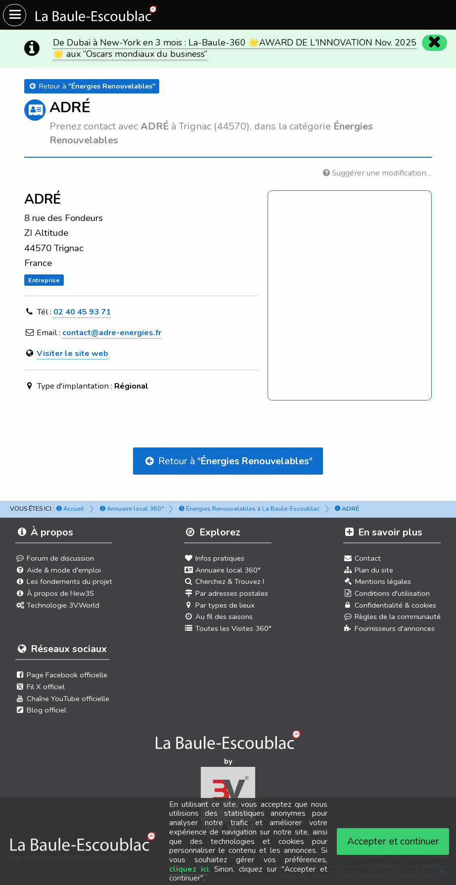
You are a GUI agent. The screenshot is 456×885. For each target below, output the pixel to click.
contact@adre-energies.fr (111, 332)
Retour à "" (228, 461)
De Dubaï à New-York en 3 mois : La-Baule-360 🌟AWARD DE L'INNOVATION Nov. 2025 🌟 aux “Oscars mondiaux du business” (234, 48)
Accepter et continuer (393, 841)
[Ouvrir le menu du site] (14, 15)
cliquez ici (189, 869)
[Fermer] (434, 42)
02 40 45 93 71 (82, 311)
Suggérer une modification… (377, 172)
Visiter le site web (72, 353)
